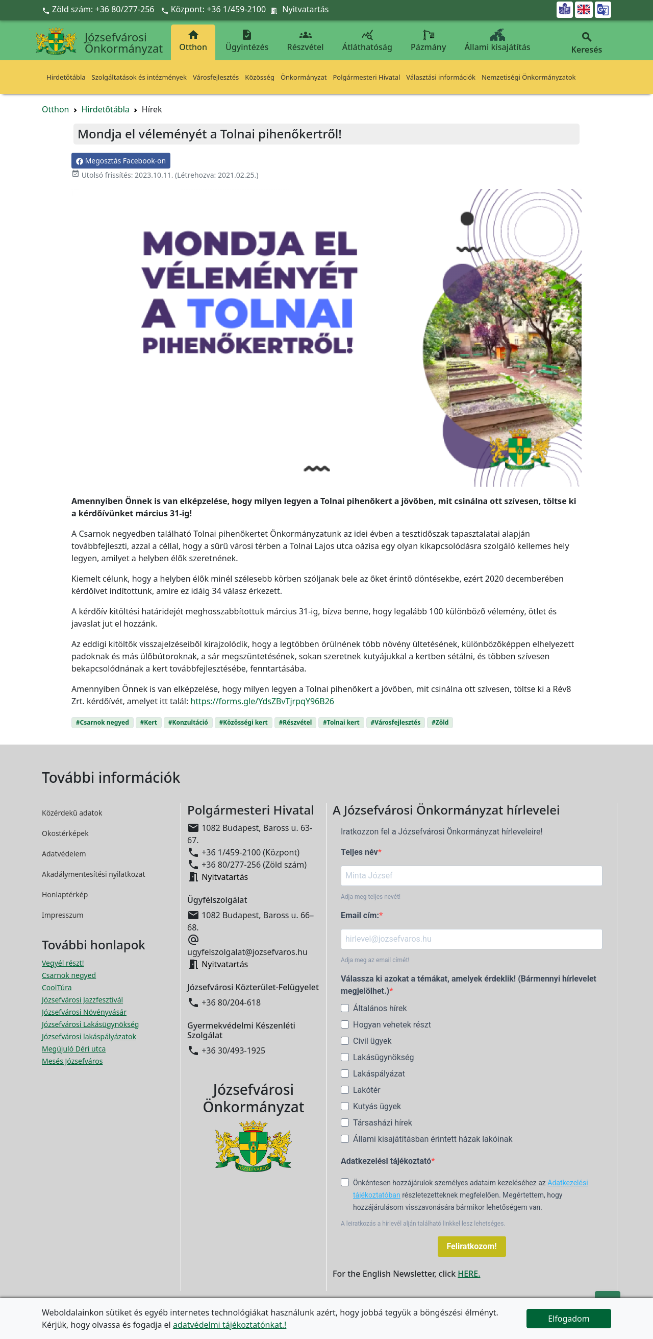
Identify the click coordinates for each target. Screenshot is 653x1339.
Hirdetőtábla (66, 77)
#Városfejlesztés (396, 722)
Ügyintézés (246, 41)
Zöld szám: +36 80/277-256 (99, 9)
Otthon (193, 41)
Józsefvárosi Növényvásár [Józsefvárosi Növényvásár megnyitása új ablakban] (84, 1012)
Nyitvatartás (305, 9)
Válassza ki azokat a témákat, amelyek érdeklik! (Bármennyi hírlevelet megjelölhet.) (468, 985)
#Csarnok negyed (102, 722)
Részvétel (305, 41)
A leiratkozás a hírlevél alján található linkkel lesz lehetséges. (423, 1223)
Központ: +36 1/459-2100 (218, 9)
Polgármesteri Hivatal (366, 77)
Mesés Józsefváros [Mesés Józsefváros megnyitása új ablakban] (72, 1061)
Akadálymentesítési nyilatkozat (93, 874)
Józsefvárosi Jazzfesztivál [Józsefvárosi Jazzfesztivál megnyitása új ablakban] (82, 1000)
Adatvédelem (64, 853)
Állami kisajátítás (498, 41)
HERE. (469, 1273)
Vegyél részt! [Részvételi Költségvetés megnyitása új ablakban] (63, 963)
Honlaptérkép (65, 894)
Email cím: (360, 915)
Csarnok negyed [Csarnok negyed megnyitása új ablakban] (69, 975)
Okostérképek (65, 833)
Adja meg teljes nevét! (370, 896)
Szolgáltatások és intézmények (139, 77)
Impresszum (63, 915)
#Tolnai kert (341, 722)
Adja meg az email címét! (375, 960)
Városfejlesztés (216, 77)
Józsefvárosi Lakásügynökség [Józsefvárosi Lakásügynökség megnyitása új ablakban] (90, 1024)
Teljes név (359, 852)
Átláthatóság (367, 41)
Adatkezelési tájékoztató (386, 1161)
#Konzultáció (188, 722)
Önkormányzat (304, 77)
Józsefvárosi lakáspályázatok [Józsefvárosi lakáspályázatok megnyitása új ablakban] (89, 1036)
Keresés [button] (586, 43)
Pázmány (428, 41)
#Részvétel (295, 722)
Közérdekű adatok (72, 813)
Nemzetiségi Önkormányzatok (529, 77)
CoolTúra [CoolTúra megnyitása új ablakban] (57, 987)
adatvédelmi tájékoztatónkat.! (229, 1324)
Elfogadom (569, 1318)
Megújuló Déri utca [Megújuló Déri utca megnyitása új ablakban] (74, 1049)
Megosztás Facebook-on (121, 160)
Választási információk (440, 77)
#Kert (148, 722)
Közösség (259, 77)
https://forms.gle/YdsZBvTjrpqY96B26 (262, 701)
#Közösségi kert (243, 722)
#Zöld (440, 722)
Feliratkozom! (472, 1246)
